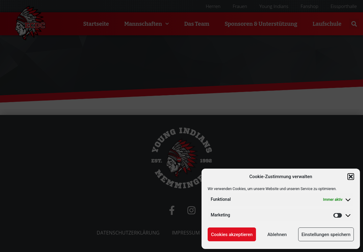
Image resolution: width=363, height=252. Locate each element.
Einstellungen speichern (326, 234)
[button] (351, 177)
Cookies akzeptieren (232, 234)
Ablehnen (277, 234)
